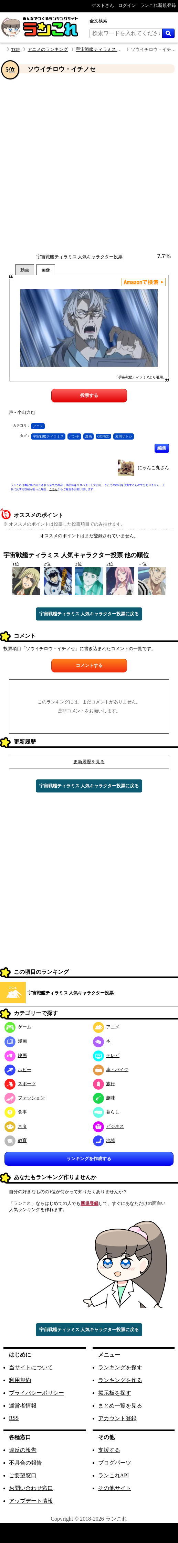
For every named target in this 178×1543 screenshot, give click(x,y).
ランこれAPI (113, 1475)
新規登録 (89, 1203)
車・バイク (111, 1069)
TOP (15, 49)
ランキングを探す (120, 1367)
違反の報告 (22, 1450)
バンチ (74, 436)
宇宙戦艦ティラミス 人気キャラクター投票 (119, 49)
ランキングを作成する (88, 1158)
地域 (104, 1140)
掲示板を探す (114, 1393)
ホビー (17, 1069)
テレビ (106, 1055)
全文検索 (98, 20)
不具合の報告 (25, 1463)
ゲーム (17, 1026)
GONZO (103, 436)
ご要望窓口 (22, 1475)
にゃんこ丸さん (153, 467)
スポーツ (20, 1083)
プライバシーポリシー (36, 1393)
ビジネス (108, 1126)
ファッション (24, 1097)
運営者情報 (22, 1406)
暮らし (106, 1111)
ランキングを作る (120, 1380)
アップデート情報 (31, 1501)
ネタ (15, 1126)
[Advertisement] (81, 163)
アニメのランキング (48, 49)
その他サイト (114, 1488)
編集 (161, 448)
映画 (15, 1055)
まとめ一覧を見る (120, 1406)
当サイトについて (31, 1367)
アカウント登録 (117, 1418)
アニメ (38, 426)
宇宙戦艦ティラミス (48, 436)
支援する (109, 1450)
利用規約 (20, 1380)
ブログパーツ (114, 1463)
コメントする (89, 665)
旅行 (104, 1083)
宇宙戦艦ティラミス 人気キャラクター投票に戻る (89, 613)
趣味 (104, 1097)
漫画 (88, 436)
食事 (15, 1111)
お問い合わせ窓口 (31, 1488)
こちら (53, 489)
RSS (14, 1418)
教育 (15, 1140)
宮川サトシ (123, 436)
